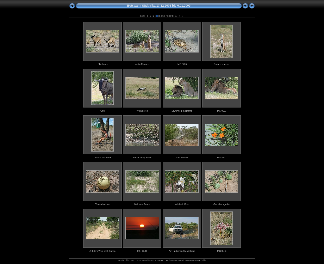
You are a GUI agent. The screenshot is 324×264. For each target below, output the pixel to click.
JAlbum (184, 260)
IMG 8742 (221, 157)
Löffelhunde (102, 64)
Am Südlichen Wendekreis (182, 251)
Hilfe (204, 260)
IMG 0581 (142, 251)
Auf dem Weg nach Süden (102, 251)
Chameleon (195, 260)
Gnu (102, 111)
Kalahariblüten (182, 204)
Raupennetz (182, 157)
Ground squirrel (221, 64)
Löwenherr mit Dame (182, 111)
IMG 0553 (221, 111)
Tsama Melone (102, 204)
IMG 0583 (221, 251)
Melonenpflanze (142, 204)
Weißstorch (142, 111)
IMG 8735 (182, 64)
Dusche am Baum (102, 157)
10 (176, 16)
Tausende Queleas (142, 157)
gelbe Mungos (142, 64)
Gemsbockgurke (221, 204)
